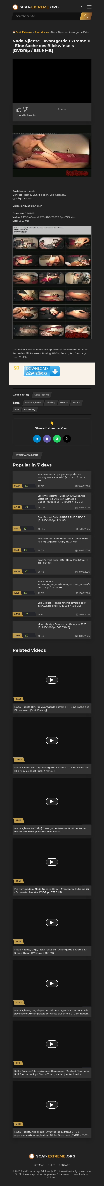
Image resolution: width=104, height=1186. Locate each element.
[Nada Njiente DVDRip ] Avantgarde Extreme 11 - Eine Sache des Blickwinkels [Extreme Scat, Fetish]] (52, 806)
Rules (51, 1165)
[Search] (86, 16)
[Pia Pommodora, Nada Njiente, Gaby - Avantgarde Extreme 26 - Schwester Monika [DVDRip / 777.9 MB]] (52, 867)
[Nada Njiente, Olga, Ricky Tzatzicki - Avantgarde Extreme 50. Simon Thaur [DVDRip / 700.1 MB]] (52, 927)
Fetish (76, 402)
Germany (29, 409)
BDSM (64, 402)
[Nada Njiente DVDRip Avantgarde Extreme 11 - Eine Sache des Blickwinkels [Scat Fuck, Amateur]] (52, 745)
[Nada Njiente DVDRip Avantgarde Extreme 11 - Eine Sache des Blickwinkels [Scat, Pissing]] (52, 684)
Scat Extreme (24, 32)
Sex (17, 409)
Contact (64, 1165)
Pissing (50, 402)
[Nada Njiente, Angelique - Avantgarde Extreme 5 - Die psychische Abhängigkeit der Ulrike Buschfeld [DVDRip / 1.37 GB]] (52, 1109)
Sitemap (39, 1165)
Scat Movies (41, 32)
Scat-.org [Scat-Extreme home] (39, 7)
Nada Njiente (33, 402)
